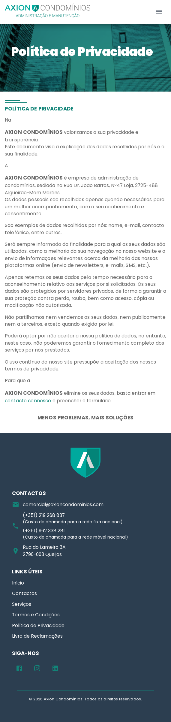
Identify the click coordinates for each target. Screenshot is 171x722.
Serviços (21, 604)
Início (18, 583)
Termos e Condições (36, 615)
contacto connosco (28, 400)
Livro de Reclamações (37, 636)
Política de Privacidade (38, 625)
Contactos (24, 593)
